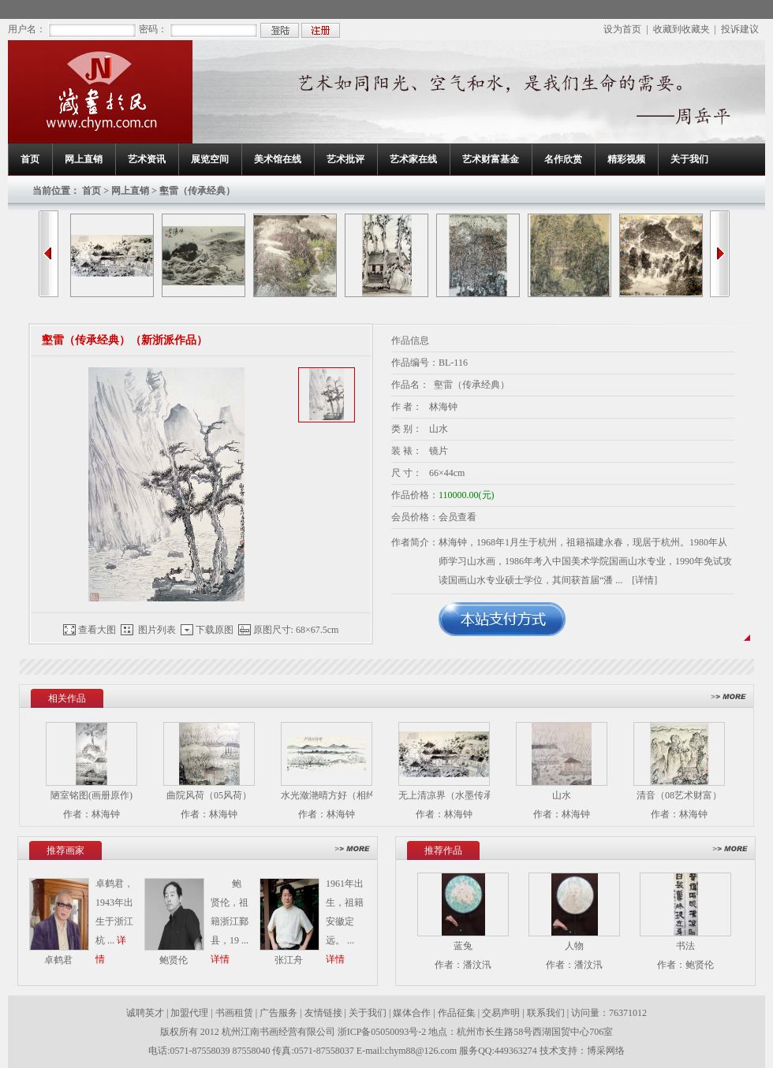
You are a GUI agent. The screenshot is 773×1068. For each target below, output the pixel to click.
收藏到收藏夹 (681, 29)
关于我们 (689, 159)
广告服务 (278, 1012)
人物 (574, 945)
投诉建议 (740, 29)
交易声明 (501, 1012)
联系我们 (546, 1012)
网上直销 (84, 159)
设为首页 (622, 29)
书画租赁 (234, 1012)
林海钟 (105, 814)
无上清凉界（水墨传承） (450, 795)
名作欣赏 (563, 159)
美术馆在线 (277, 159)
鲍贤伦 (699, 964)
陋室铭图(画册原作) (91, 795)
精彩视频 (626, 159)
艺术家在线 (413, 159)
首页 (30, 159)
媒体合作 (412, 1012)
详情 (220, 959)
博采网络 (606, 1050)
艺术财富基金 (490, 159)
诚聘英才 (145, 1012)
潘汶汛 (477, 964)
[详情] (644, 580)
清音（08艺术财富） (679, 795)
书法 (685, 945)
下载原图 (214, 629)
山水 (561, 795)
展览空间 (210, 159)
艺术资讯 (147, 159)
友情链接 (323, 1012)
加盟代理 (189, 1012)
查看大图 (97, 629)
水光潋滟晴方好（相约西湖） (342, 795)
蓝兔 (463, 945)
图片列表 (157, 629)
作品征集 (457, 1012)
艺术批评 (345, 159)
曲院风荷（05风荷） (209, 795)
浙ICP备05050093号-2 (383, 1031)
